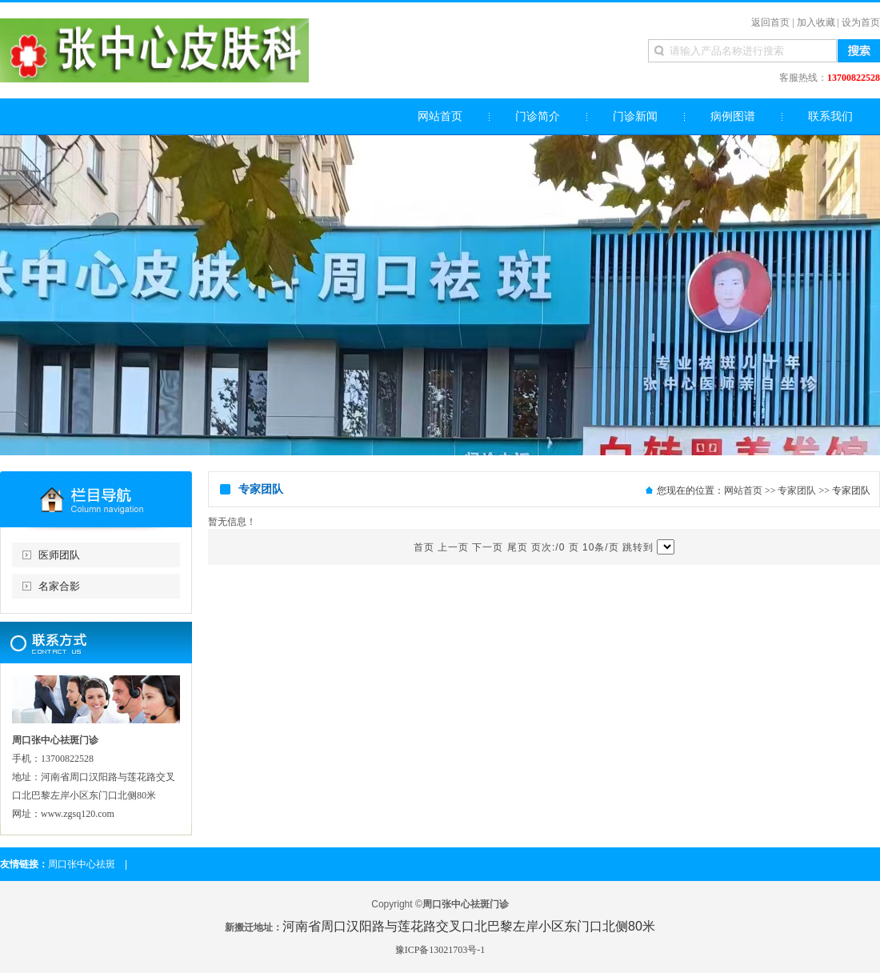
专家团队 (797, 490)
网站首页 (743, 490)
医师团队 (59, 555)
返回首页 (770, 22)
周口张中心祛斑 (81, 864)
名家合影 (59, 586)
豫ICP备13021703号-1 (440, 949)
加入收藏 (816, 22)
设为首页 (861, 22)
